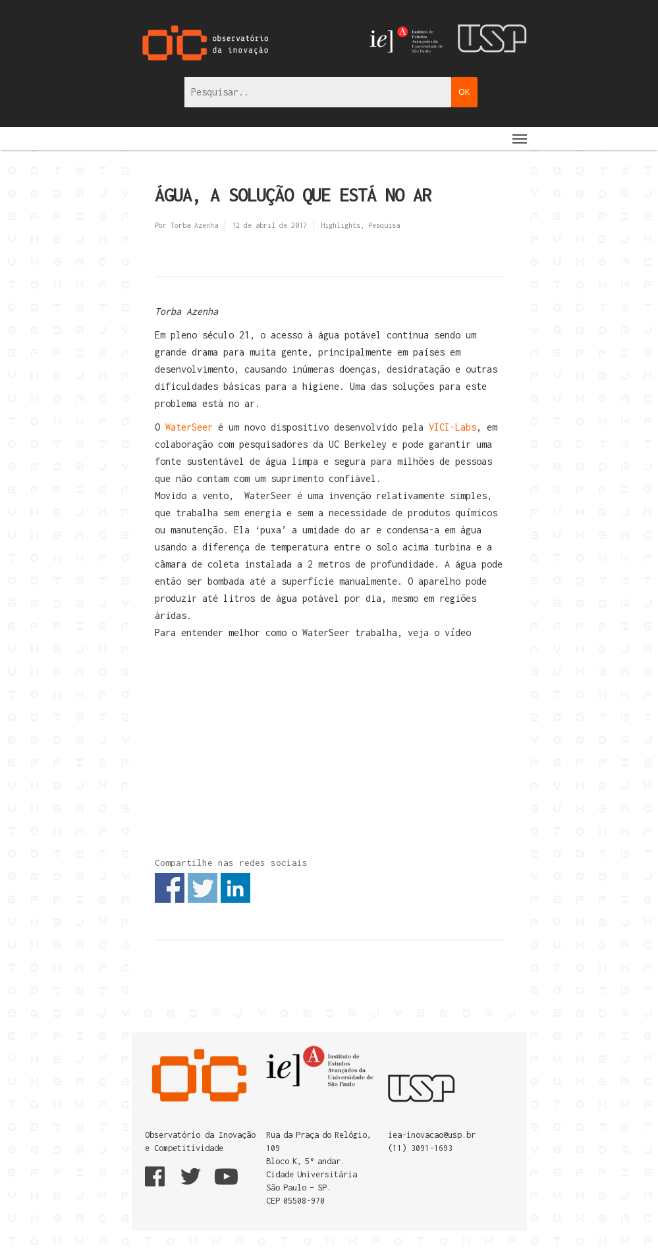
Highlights (340, 225)
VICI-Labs (452, 427)
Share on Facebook (169, 888)
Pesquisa (384, 225)
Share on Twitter (202, 888)
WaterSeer (189, 427)
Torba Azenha (194, 225)
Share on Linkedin (235, 888)
